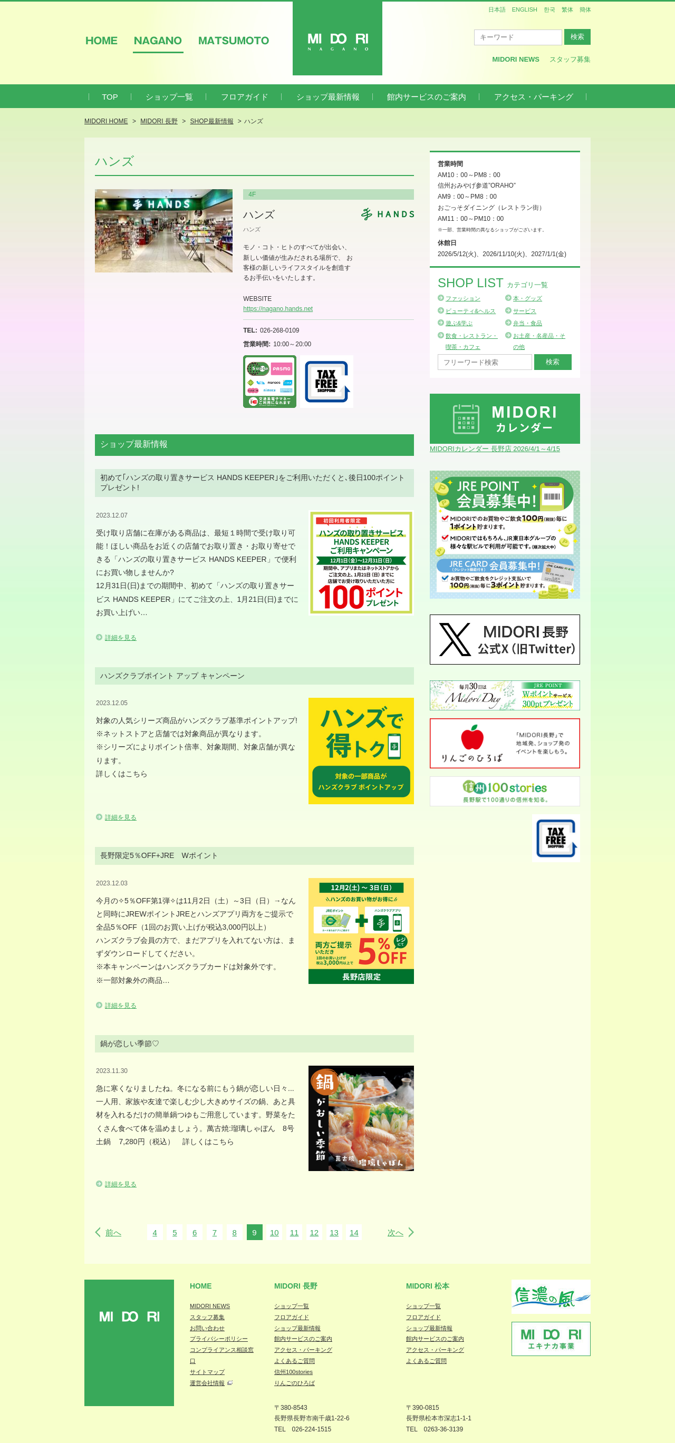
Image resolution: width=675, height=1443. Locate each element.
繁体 (567, 9)
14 (354, 1232)
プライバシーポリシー (219, 1338)
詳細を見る (121, 637)
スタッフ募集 (570, 59)
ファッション (463, 298)
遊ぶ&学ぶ (459, 323)
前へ (113, 1232)
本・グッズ (527, 298)
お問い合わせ (207, 1328)
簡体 (585, 9)
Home (201, 1286)
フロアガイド (244, 96)
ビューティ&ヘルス (471, 311)
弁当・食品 (527, 323)
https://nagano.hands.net (278, 309)
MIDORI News (515, 59)
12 (314, 1232)
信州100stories (293, 1372)
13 (334, 1232)
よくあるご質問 (294, 1361)
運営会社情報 (207, 1383)
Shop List (493, 283)
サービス (524, 311)
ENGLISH (524, 9)
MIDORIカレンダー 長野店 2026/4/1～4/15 (495, 449)
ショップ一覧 (169, 96)
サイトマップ (207, 1372)
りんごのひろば (294, 1383)
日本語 (497, 9)
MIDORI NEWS (210, 1306)
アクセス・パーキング (533, 96)
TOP (110, 96)
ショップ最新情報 (328, 96)
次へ (395, 1232)
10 (274, 1232)
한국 (549, 9)
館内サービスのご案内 (426, 96)
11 (294, 1232)
